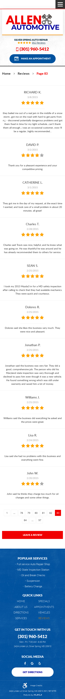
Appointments (44, 607)
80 (36, 513)
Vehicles (44, 612)
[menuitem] (21, 601)
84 (25, 520)
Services (21, 618)
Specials (44, 601)
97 (39, 520)
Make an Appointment (36, 58)
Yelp (39, 663)
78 (21, 513)
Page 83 (42, 73)
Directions (21, 612)
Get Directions (32, 672)
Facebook (25, 663)
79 (28, 513)
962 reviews (38, 43)
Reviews (23, 73)
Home (6, 73)
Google (32, 663)
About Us (21, 607)
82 (50, 513)
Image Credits (36, 685)
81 (43, 513)
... (14, 513)
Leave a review (32, 535)
